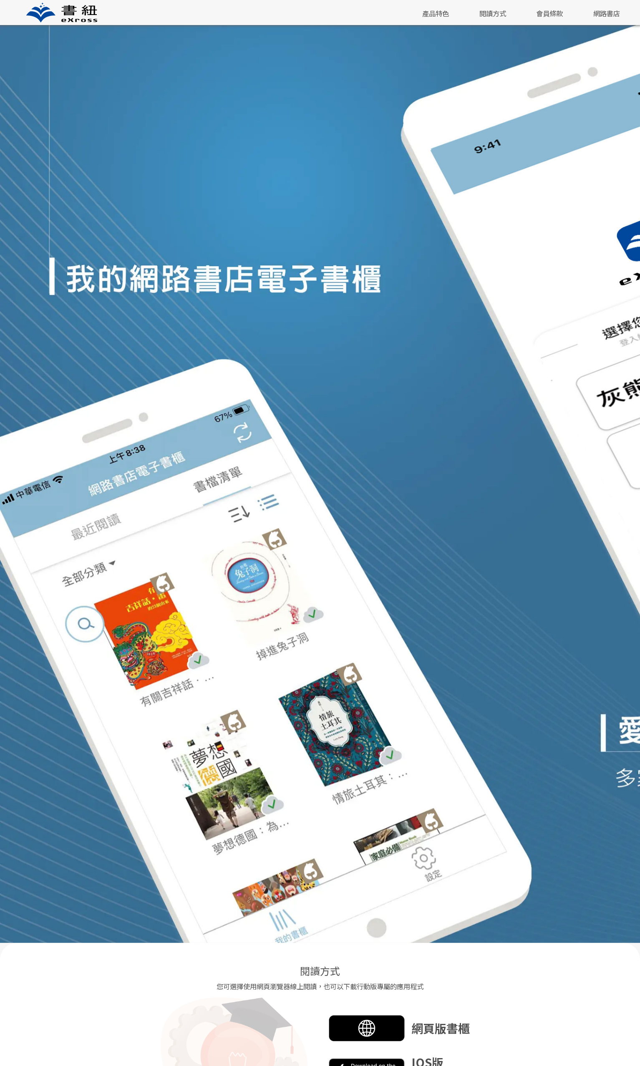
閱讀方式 (492, 13)
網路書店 (606, 13)
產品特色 (435, 13)
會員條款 (549, 13)
